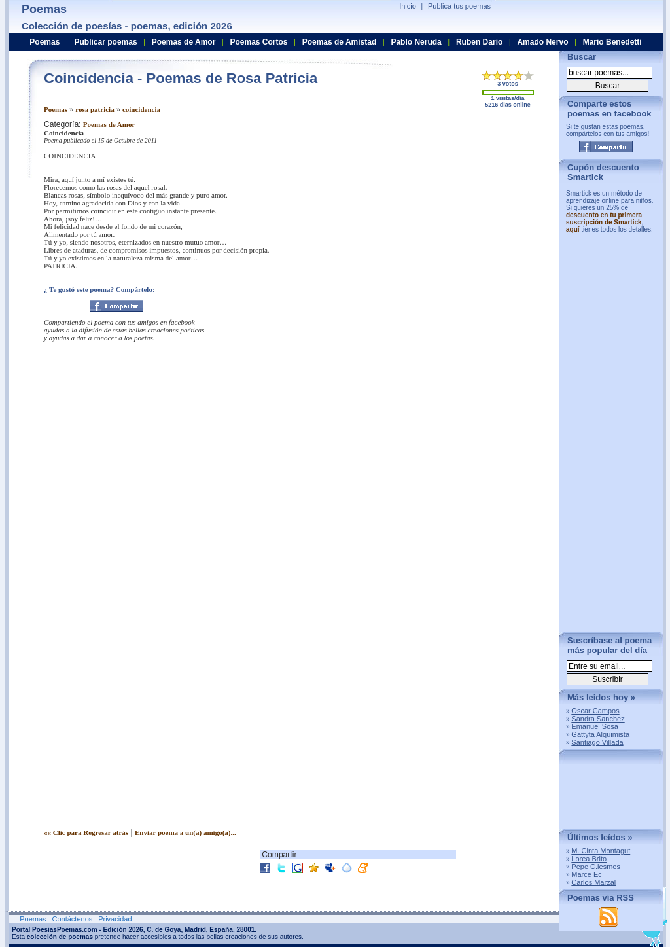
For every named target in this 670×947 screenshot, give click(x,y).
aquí (573, 229)
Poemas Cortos (258, 41)
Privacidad (115, 919)
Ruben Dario (479, 41)
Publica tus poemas (459, 6)
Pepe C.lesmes (595, 866)
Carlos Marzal (593, 882)
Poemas (55, 109)
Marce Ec (586, 874)
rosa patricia (94, 109)
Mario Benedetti (612, 41)
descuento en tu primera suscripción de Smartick (604, 218)
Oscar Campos (595, 711)
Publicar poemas (106, 41)
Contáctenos (72, 919)
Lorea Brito (589, 859)
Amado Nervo (542, 41)
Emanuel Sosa (594, 726)
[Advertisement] (440, 211)
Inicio (407, 6)
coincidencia (141, 109)
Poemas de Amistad (339, 41)
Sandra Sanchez (597, 719)
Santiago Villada (597, 742)
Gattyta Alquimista (600, 734)
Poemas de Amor (109, 124)
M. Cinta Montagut (600, 851)
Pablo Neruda (416, 41)
